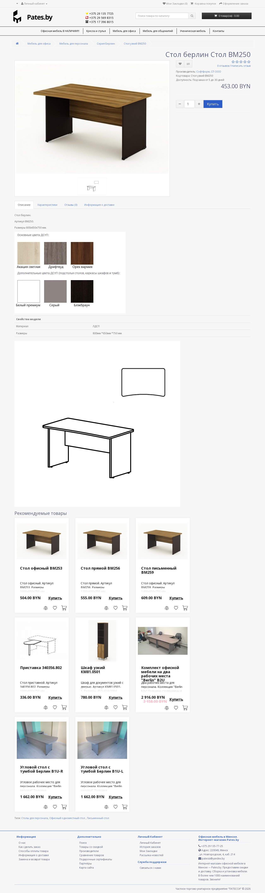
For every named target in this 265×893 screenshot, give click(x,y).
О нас (22, 843)
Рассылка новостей (151, 855)
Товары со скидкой (91, 847)
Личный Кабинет (150, 843)
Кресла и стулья (96, 31)
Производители (89, 851)
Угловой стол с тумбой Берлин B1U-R (41, 769)
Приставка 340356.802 (41, 667)
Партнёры (85, 863)
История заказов (150, 847)
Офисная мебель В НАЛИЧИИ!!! (60, 31)
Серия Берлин (106, 43)
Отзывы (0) (70, 205)
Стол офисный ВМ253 (41, 568)
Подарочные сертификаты (95, 859)
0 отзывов (223, 66)
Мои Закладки (148, 851)
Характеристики (47, 205)
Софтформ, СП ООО (208, 71)
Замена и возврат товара (34, 859)
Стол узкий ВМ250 (135, 43)
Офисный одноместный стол (67, 818)
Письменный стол (98, 818)
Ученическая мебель (193, 31)
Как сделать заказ (29, 847)
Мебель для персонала (73, 43)
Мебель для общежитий (158, 31)
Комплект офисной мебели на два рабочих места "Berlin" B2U (160, 673)
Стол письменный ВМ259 (158, 570)
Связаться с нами (150, 868)
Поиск (83, 843)
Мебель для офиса (124, 31)
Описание (24, 205)
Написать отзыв (241, 66)
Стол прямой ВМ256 (100, 568)
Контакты (218, 31)
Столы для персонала (34, 818)
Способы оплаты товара (33, 851)
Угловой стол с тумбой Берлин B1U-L (102, 769)
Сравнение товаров (91, 855)
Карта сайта (86, 867)
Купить (213, 104)
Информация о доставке (99, 205)
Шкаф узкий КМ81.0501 (93, 669)
